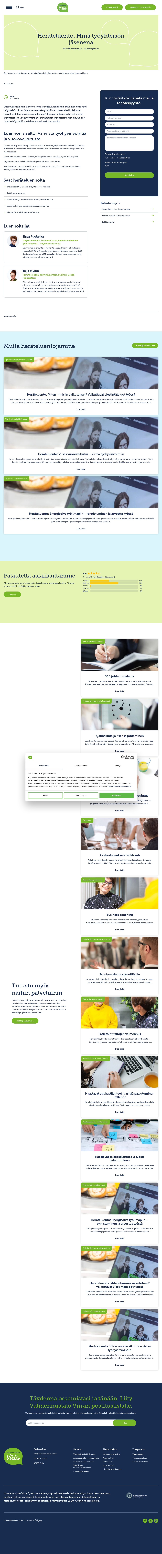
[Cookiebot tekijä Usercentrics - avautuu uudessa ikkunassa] (123, 757)
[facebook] (145, 1525)
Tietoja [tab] (118, 765)
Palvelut (77, 1453)
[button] (9, 7)
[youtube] (156, 1525)
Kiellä (45, 795)
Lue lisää (12, 595)
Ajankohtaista (108, 1469)
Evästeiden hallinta (140, 1466)
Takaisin (10, 84)
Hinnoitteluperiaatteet (112, 1473)
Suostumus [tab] (44, 765)
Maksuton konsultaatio (140, 7)
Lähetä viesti (129, 175)
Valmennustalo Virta (111, 1458)
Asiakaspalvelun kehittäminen (86, 1462)
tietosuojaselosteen (122, 1417)
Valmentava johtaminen (83, 1466)
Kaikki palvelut (143, 345)
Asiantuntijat (108, 1462)
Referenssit (107, 1466)
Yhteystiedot (137, 1458)
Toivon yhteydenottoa (115, 154)
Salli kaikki (116, 795)
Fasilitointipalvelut (81, 1475)
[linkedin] (150, 1525)
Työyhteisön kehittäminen (84, 1458)
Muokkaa (81, 795)
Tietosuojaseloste (139, 1462)
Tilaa (125, 1427)
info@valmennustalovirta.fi (45, 1458)
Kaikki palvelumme (25, 1023)
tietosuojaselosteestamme (119, 786)
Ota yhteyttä (112, 7)
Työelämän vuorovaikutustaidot (82, 1470)
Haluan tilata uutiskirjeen (116, 162)
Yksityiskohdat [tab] (81, 765)
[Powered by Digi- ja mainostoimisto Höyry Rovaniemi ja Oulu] (34, 1524)
